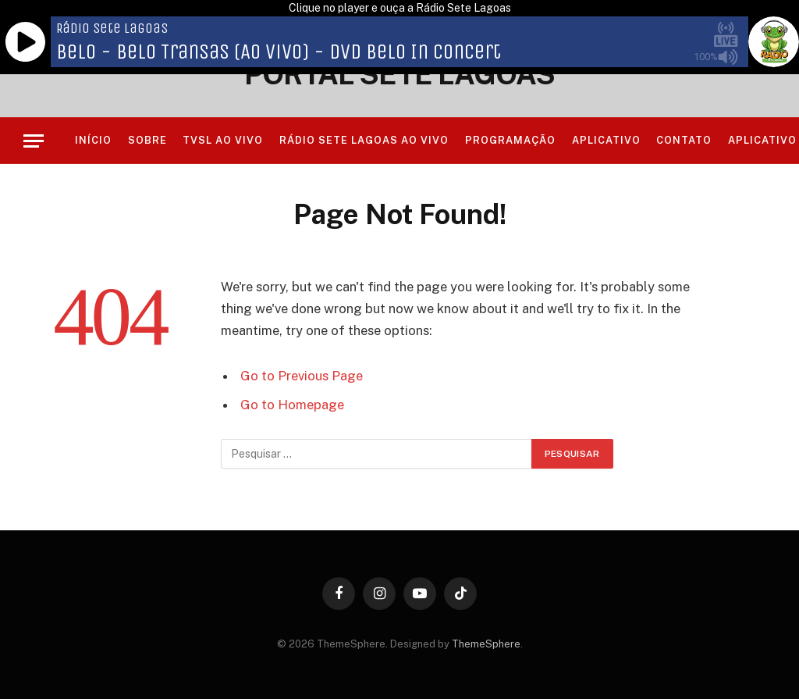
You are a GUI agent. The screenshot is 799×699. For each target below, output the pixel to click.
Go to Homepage (292, 404)
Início (93, 140)
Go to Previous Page (301, 375)
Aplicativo (606, 140)
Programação (510, 140)
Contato (684, 140)
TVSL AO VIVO (223, 140)
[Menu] (33, 141)
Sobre (147, 140)
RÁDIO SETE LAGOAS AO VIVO (364, 140)
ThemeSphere (486, 644)
